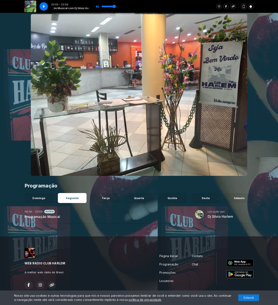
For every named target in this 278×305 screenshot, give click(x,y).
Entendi (249, 297)
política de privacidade (145, 299)
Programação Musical (42, 217)
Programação (168, 264)
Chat (195, 264)
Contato (197, 256)
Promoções (167, 272)
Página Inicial (168, 256)
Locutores (166, 281)
